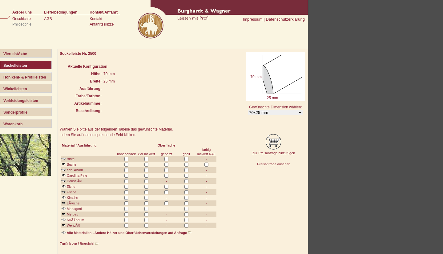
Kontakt (96, 19)
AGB (48, 19)
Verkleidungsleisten (20, 101)
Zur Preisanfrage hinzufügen (273, 151)
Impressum (253, 19)
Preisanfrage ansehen (273, 164)
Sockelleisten (15, 65)
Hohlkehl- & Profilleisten (24, 77)
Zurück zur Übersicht (79, 244)
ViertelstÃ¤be (15, 54)
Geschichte (21, 19)
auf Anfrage (179, 233)
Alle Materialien (76, 233)
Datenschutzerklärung (285, 19)
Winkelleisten (15, 89)
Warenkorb (12, 124)
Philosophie (21, 24)
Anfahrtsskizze (102, 24)
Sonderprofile (15, 112)
